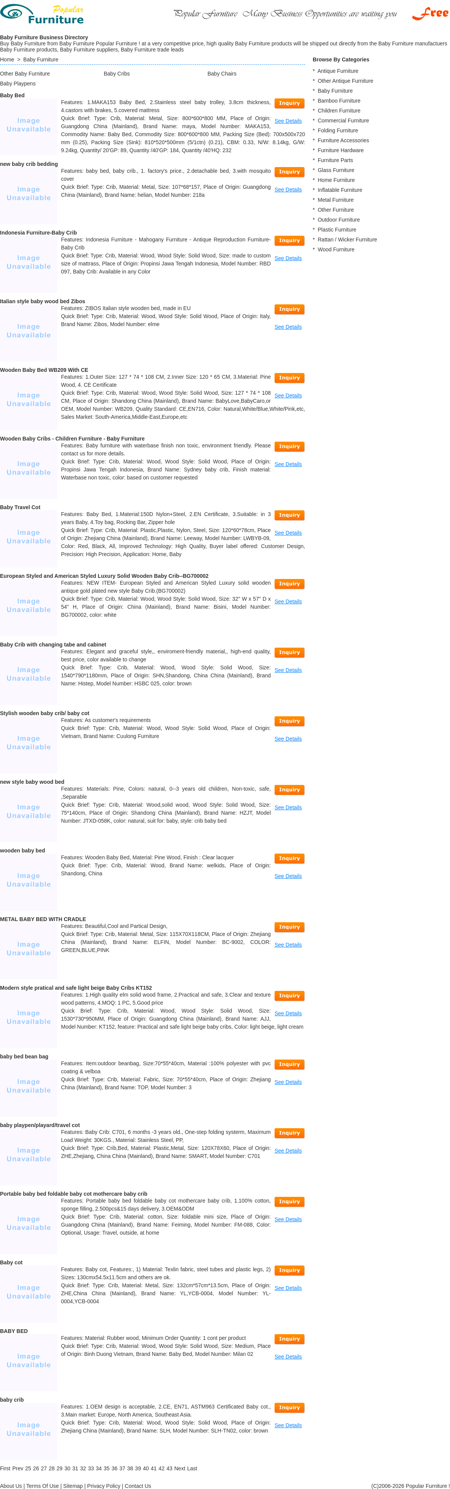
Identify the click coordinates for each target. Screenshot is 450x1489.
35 (107, 1468)
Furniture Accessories (343, 140)
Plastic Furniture (337, 230)
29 (59, 1468)
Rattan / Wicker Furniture (347, 239)
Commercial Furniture (343, 120)
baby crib (12, 1400)
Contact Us (138, 1486)
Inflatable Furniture (340, 190)
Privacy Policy (104, 1486)
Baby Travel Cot (20, 507)
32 (83, 1468)
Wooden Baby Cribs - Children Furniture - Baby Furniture (72, 439)
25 (28, 1468)
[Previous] (17, 1468)
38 (130, 1468)
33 (91, 1468)
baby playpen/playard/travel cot (40, 1125)
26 (36, 1468)
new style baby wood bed (32, 782)
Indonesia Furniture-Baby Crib (38, 233)
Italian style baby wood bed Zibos (42, 301)
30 (67, 1468)
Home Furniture (336, 180)
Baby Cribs (117, 74)
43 (169, 1468)
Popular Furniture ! (428, 1486)
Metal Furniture (336, 200)
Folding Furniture (338, 130)
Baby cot (11, 1262)
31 (75, 1468)
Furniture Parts (335, 160)
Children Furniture (339, 111)
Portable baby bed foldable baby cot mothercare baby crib (74, 1194)
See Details (288, 121)
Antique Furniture (337, 71)
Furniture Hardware (341, 150)
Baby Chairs (221, 74)
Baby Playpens (17, 83)
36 (114, 1468)
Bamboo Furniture (339, 101)
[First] (5, 1468)
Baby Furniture (40, 59)
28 (52, 1468)
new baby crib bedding (29, 164)
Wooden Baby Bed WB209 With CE (44, 370)
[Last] (192, 1468)
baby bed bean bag (24, 1056)
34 (99, 1468)
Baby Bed (12, 95)
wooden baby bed (22, 850)
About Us (11, 1486)
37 (122, 1468)
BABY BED (14, 1331)
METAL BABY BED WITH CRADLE (43, 919)
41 (154, 1468)
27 (44, 1468)
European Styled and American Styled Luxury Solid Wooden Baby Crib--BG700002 (104, 576)
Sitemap (73, 1486)
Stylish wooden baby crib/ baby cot (44, 713)
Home (7, 59)
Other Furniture (336, 210)
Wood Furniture (336, 249)
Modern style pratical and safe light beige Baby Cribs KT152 (76, 988)
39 (138, 1468)
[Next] (179, 1468)
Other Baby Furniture (25, 74)
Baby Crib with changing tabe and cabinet (53, 645)
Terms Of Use (42, 1486)
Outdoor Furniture (339, 220)
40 (146, 1468)
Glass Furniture (336, 170)
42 (162, 1468)
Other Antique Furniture (345, 81)
